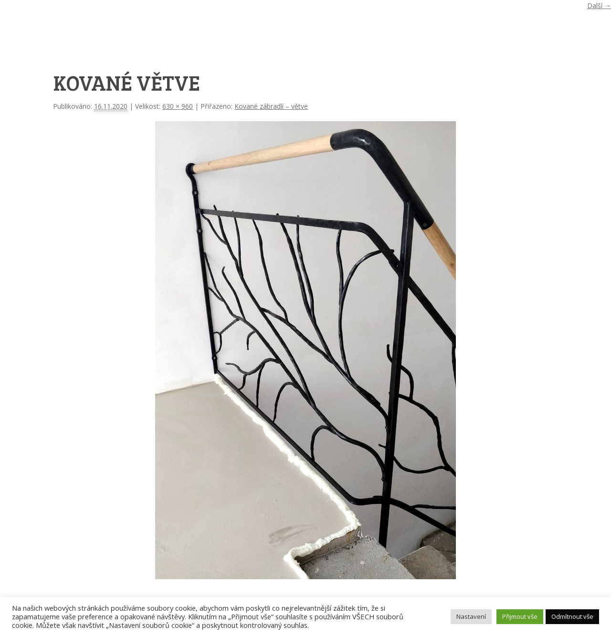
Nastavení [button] (471, 616)
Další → (599, 5)
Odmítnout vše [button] (572, 616)
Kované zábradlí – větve (271, 106)
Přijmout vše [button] (519, 616)
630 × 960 (177, 106)
